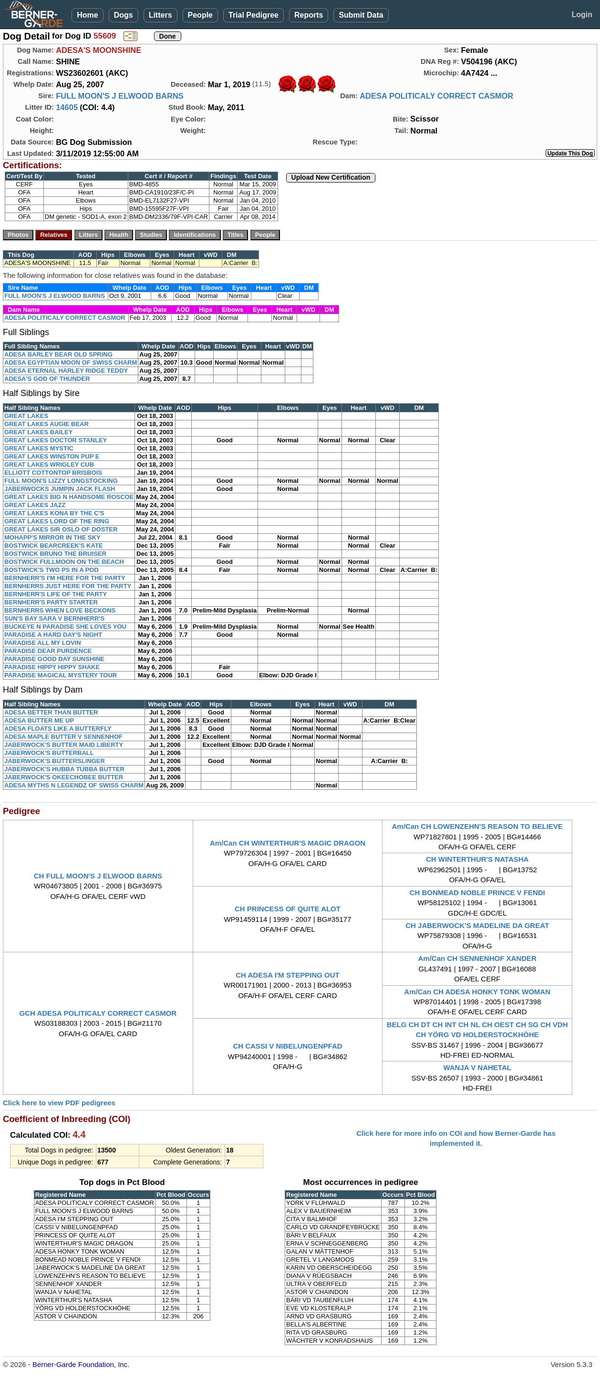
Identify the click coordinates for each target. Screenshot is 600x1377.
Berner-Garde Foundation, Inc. (80, 1364)
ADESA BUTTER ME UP (39, 720)
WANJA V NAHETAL (477, 1067)
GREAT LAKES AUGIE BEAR (46, 424)
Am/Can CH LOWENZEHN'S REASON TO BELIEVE (477, 826)
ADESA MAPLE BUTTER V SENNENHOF (63, 736)
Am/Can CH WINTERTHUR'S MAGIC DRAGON (287, 843)
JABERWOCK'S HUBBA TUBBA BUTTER (64, 769)
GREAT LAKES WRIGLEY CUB (49, 464)
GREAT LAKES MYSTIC (38, 448)
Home (87, 15)
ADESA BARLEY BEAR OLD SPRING (58, 354)
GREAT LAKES (26, 415)
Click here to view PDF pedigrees (59, 1103)
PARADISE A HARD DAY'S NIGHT (53, 634)
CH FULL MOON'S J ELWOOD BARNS (98, 876)
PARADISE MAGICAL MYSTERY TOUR (60, 675)
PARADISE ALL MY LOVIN (42, 642)
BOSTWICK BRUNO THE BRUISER (55, 553)
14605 (67, 107)
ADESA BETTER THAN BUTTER (51, 712)
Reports (308, 15)
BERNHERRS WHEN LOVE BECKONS (59, 610)
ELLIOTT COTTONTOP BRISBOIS (53, 472)
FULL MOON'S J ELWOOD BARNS (120, 96)
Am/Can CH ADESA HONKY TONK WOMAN (477, 992)
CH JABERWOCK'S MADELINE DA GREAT (477, 925)
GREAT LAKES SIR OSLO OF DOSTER (60, 529)
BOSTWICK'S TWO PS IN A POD (51, 569)
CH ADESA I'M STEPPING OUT (287, 975)
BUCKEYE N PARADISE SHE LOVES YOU (65, 626)
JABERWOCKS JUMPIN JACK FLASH (59, 488)
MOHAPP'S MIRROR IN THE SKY (52, 537)
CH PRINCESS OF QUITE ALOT (288, 909)
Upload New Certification (331, 177)
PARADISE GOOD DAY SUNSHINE (54, 659)
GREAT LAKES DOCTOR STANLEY (55, 440)
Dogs (123, 15)
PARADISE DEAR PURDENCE (48, 650)
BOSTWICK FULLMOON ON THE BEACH (64, 561)
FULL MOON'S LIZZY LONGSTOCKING (61, 480)
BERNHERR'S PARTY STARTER (51, 602)
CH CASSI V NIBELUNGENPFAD (287, 1046)
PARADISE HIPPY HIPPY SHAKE (52, 667)
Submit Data (361, 15)
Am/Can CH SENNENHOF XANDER (477, 958)
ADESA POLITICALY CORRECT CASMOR (436, 96)
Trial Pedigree (253, 15)
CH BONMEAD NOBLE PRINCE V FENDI (477, 892)
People (200, 15)
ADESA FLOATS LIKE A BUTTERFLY (58, 728)
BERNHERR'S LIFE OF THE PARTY (55, 594)
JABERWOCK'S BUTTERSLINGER (54, 761)
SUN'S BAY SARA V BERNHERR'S (54, 618)
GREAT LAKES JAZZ (34, 505)
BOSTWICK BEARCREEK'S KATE (53, 545)
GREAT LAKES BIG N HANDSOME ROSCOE (69, 496)
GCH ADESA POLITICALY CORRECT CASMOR (97, 1013)
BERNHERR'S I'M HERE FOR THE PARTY (64, 577)
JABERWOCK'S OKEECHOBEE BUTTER (63, 777)
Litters (160, 15)
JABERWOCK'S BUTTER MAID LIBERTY (63, 744)
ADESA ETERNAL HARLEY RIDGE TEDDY (66, 370)
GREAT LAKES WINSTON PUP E (51, 456)
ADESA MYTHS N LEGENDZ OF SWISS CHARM (74, 785)
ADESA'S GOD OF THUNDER (47, 378)
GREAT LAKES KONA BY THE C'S (54, 513)
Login (581, 14)
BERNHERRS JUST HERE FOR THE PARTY (67, 586)
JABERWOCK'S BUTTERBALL (49, 752)
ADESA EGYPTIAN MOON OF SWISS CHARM (70, 362)
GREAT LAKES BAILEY (38, 432)
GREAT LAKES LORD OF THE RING (56, 521)
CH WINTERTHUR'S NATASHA (477, 859)
